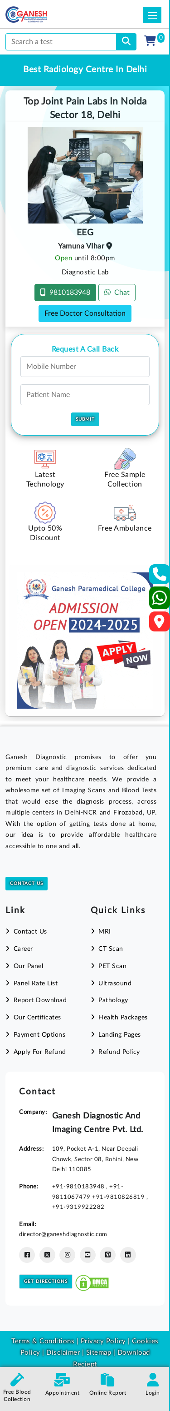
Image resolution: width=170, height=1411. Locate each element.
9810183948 (65, 292)
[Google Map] (159, 624)
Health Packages (123, 1017)
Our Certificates (37, 1017)
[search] (126, 41)
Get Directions (46, 1281)
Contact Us (26, 883)
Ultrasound (114, 983)
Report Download (40, 1000)
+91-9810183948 (79, 1186)
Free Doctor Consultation (85, 313)
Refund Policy (119, 1052)
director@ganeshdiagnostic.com (63, 1234)
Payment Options (40, 1035)
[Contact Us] (160, 577)
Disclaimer (63, 1352)
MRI (104, 932)
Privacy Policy (102, 1341)
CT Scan (110, 949)
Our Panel (29, 966)
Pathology (113, 1000)
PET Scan (112, 966)
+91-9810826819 (119, 1197)
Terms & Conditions (42, 1341)
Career (23, 949)
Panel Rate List (36, 983)
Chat (117, 292)
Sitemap (99, 1352)
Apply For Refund (40, 1052)
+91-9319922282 (78, 1207)
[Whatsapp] (159, 601)
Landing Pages (119, 1035)
